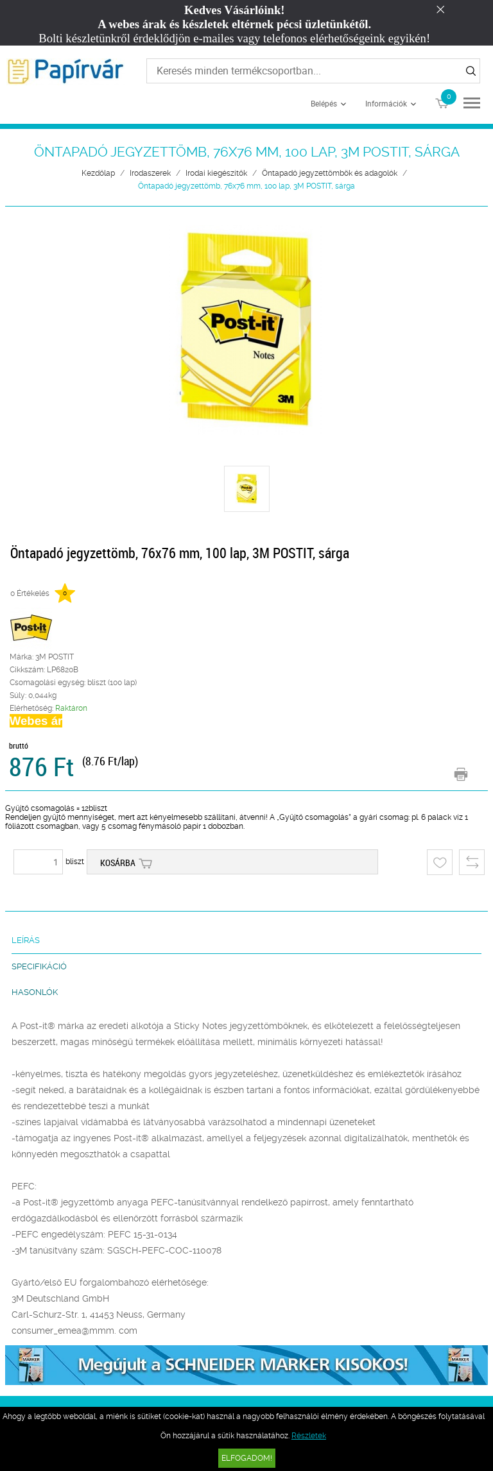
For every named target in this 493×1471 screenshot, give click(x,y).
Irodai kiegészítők (216, 173)
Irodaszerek (150, 173)
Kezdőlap (98, 173)
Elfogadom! (246, 1458)
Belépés (324, 103)
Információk (386, 103)
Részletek (308, 1435)
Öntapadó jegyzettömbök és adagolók (329, 173)
